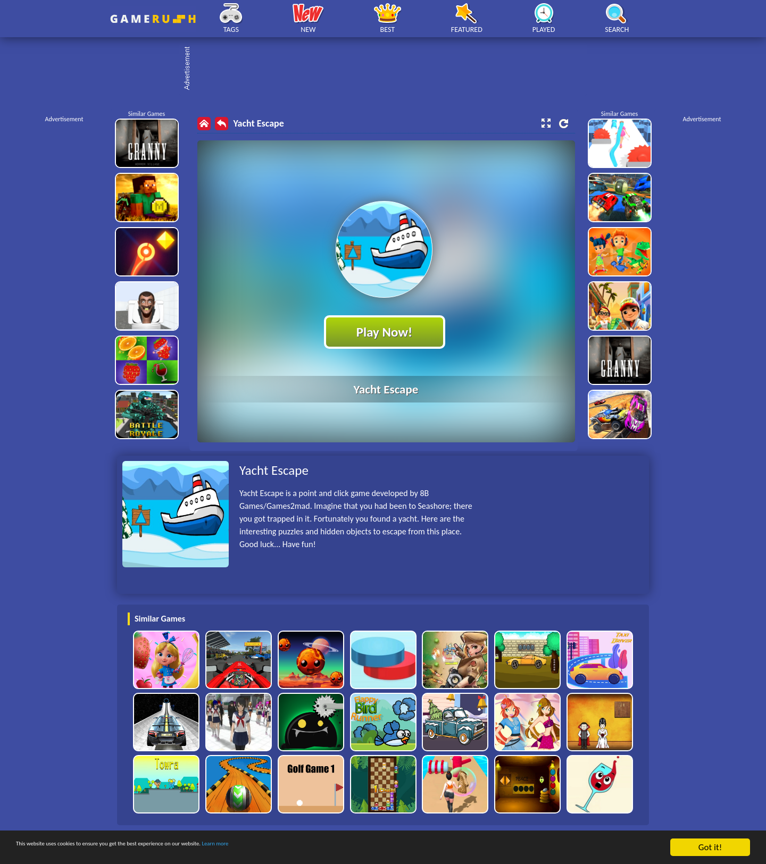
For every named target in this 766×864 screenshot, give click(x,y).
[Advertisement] (388, 69)
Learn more (332, 847)
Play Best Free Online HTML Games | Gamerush (153, 19)
